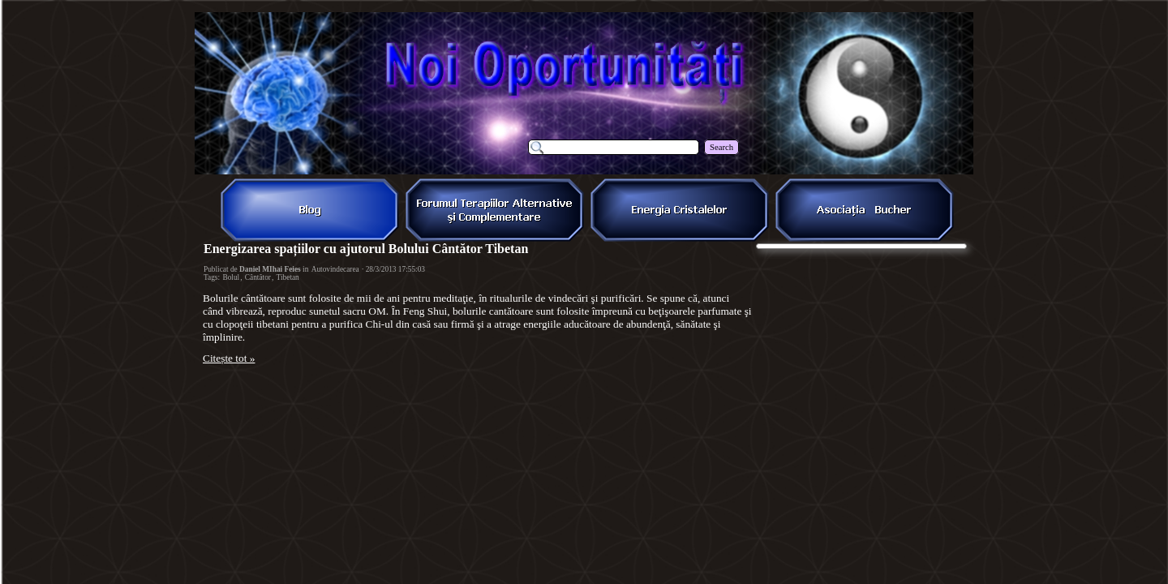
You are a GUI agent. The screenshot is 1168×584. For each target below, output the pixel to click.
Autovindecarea (335, 269)
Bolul (230, 277)
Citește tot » (229, 358)
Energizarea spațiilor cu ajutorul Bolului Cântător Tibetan (366, 249)
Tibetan (288, 277)
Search (721, 147)
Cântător (258, 277)
